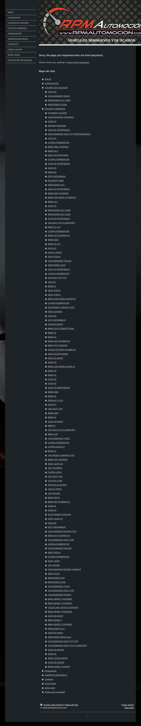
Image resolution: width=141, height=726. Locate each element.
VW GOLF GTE (55, 409)
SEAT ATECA (54, 256)
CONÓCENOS (52, 83)
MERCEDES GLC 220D (59, 214)
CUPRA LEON (55, 472)
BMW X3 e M (54, 244)
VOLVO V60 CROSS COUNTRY (63, 607)
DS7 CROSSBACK (57, 320)
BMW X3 (52, 337)
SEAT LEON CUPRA (58, 658)
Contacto (49, 679)
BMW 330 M (54, 497)
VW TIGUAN (54, 493)
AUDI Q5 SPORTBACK (59, 130)
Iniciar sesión (127, 705)
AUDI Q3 (52, 121)
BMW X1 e (53, 202)
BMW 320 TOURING (57, 345)
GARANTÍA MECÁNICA (56, 675)
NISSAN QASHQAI (57, 125)
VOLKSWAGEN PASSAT (60, 595)
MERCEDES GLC (56, 185)
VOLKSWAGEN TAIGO (59, 96)
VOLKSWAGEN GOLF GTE (61, 540)
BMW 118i (53, 434)
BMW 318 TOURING (57, 459)
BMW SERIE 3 (55, 620)
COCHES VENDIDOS (55, 109)
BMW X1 (52, 286)
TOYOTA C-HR (55, 481)
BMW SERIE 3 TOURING (60, 599)
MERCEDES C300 (57, 582)
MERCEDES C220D (57, 104)
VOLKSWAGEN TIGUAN (59, 261)
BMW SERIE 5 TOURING (60, 624)
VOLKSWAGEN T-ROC (59, 438)
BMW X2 (52, 333)
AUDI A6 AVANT (55, 324)
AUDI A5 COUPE (56, 662)
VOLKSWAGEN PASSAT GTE (62, 531)
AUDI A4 (52, 506)
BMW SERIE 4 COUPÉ (59, 666)
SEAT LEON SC (55, 464)
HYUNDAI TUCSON (57, 113)
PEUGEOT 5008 (56, 180)
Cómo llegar (50, 683)
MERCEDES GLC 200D (59, 100)
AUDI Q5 (52, 92)
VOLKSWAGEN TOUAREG (61, 117)
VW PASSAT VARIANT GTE (61, 307)
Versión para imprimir (52, 705)
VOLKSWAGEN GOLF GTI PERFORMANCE (69, 134)
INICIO (48, 79)
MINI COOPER (55, 311)
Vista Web (129, 708)
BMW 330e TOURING (58, 147)
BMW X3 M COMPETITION (61, 328)
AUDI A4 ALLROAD (57, 485)
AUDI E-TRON (55, 252)
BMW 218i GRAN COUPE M (61, 366)
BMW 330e (53, 240)
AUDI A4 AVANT (55, 358)
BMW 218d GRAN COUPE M (62, 299)
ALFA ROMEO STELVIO (59, 514)
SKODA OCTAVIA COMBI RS (62, 349)
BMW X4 (52, 396)
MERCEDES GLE (56, 578)
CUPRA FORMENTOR (58, 142)
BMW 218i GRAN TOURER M (62, 197)
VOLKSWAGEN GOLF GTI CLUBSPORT (67, 645)
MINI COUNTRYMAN (58, 155)
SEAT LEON (54, 561)
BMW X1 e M (54, 227)
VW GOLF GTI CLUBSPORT (61, 223)
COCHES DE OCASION (56, 87)
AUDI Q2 (52, 404)
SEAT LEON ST (55, 519)
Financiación (50, 671)
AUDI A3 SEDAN (56, 650)
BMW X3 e (53, 151)
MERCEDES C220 (57, 265)
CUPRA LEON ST (56, 447)
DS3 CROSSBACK (57, 176)
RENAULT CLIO (55, 400)
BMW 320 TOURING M (59, 235)
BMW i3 (51, 425)
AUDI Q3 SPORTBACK (59, 163)
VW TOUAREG (55, 468)
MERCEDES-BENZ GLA (59, 637)
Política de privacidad (55, 692)
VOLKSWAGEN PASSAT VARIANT (64, 569)
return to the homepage (78, 62)
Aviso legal (50, 688)
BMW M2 (52, 172)
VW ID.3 (52, 282)
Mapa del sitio (71, 705)
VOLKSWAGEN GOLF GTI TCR (63, 641)
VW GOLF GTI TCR (57, 278)
